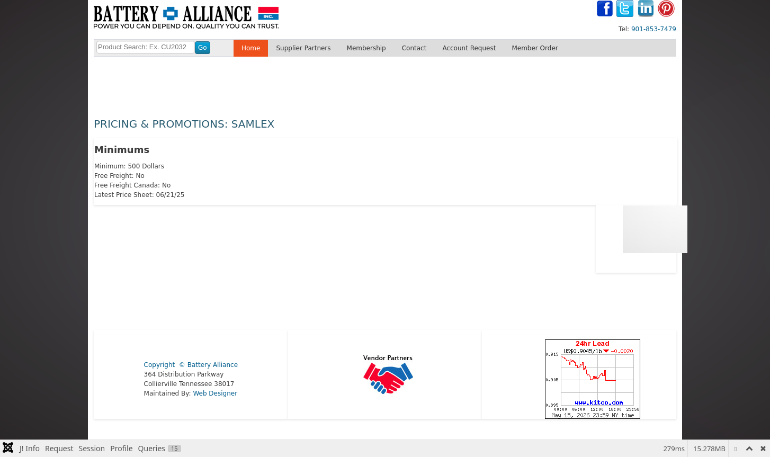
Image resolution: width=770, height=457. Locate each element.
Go (202, 47)
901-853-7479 (653, 29)
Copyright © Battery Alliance (191, 365)
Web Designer (215, 393)
